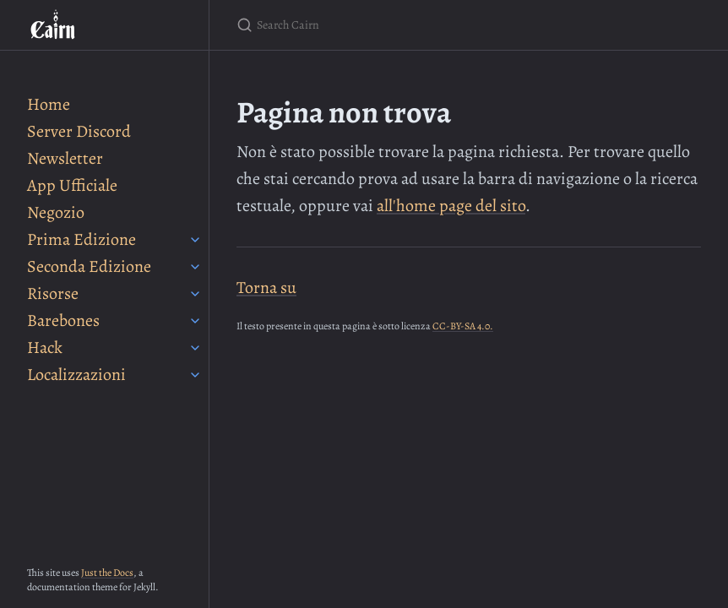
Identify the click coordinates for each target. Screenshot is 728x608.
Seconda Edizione (89, 266)
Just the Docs (107, 572)
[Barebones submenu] (195, 320)
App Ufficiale (72, 185)
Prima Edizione (81, 239)
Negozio (55, 212)
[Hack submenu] (195, 347)
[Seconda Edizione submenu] (195, 266)
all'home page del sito (451, 205)
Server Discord (79, 131)
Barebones (63, 320)
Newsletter (65, 158)
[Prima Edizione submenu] (195, 239)
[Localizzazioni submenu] (195, 374)
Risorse (53, 293)
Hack (44, 347)
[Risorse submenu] (195, 293)
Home (48, 104)
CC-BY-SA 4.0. (462, 326)
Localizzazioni (76, 374)
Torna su (266, 287)
